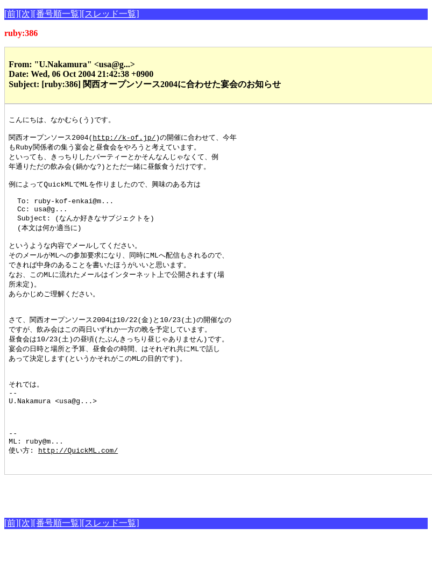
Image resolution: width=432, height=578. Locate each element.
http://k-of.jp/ (124, 140)
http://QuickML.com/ (78, 489)
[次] (26, 13)
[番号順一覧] (57, 13)
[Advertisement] (130, 531)
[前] (11, 13)
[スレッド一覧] (110, 13)
